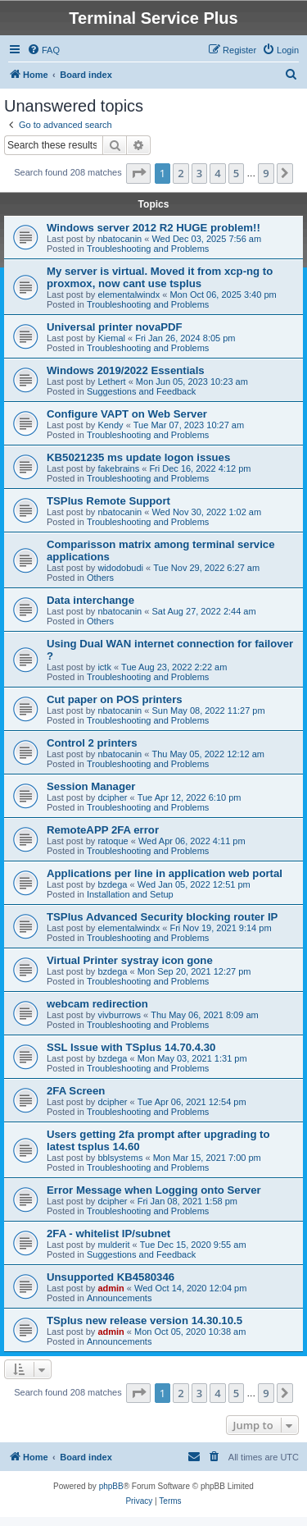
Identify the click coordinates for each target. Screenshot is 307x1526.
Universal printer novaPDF (115, 327)
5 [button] (236, 173)
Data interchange (90, 600)
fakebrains (118, 468)
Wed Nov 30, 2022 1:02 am (206, 512)
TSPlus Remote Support (108, 501)
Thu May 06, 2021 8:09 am (204, 1015)
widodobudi (120, 568)
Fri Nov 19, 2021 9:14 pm (220, 928)
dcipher (112, 797)
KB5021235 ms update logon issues (138, 457)
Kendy (110, 425)
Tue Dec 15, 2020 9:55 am (193, 1245)
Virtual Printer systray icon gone (130, 960)
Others (100, 578)
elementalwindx (128, 294)
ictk (104, 667)
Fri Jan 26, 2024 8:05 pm (185, 338)
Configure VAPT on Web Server (127, 414)
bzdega (112, 884)
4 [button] (217, 173)
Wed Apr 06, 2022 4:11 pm (192, 841)
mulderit (113, 1245)
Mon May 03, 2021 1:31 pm (192, 1058)
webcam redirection (97, 1004)
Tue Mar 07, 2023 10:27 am (188, 425)
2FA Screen (76, 1091)
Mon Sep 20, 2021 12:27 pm (194, 971)
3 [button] (199, 173)
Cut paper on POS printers (115, 699)
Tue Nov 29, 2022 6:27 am (206, 568)
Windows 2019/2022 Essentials (126, 370)
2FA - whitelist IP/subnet (108, 1233)
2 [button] (180, 173)
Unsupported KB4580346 (110, 1277)
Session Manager (91, 786)
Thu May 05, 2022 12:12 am (207, 754)
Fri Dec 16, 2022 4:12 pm (200, 468)
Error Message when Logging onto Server (154, 1190)
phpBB (111, 1486)
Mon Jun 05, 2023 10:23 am (192, 381)
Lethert (111, 381)
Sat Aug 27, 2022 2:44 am (203, 611)
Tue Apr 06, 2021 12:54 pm (192, 1102)
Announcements (119, 1298)
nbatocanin (119, 239)
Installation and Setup (130, 894)
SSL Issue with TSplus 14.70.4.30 (131, 1047)
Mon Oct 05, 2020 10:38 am (190, 1331)
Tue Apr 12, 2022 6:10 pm (190, 797)
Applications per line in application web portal (164, 873)
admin (110, 1288)
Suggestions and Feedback (141, 391)
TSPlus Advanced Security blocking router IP (162, 917)
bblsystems (119, 1158)
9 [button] (266, 173)
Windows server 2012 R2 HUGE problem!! (153, 228)
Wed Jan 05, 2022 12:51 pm (194, 884)
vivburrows (119, 1015)
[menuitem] (43, 50)
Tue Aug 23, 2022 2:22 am (174, 667)
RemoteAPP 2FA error (103, 830)
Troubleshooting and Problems (148, 249)
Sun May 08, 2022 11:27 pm (207, 710)
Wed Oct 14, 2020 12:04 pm (190, 1288)
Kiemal (111, 338)
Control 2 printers (92, 743)
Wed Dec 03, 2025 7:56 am (206, 239)
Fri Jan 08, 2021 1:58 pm (187, 1201)
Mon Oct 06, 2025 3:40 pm (222, 294)
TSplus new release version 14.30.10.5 (144, 1320)
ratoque (112, 841)
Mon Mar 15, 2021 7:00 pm (207, 1158)
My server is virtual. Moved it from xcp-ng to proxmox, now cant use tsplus (160, 277)
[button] (138, 173)
